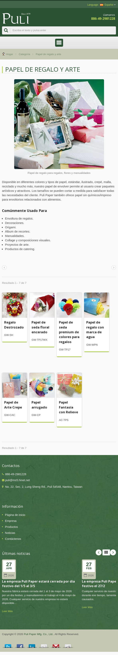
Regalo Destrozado (14, 324)
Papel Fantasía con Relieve (68, 407)
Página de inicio (15, 514)
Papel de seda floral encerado (40, 327)
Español (106, 4)
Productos (11, 526)
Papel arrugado (39, 404)
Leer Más (7, 611)
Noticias (10, 532)
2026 (9, 575)
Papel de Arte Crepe (13, 404)
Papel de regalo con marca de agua (95, 329)
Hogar (9, 54)
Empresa (11, 520)
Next (113, 552)
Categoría (24, 54)
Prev (99, 552)
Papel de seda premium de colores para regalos (69, 332)
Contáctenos (13, 538)
